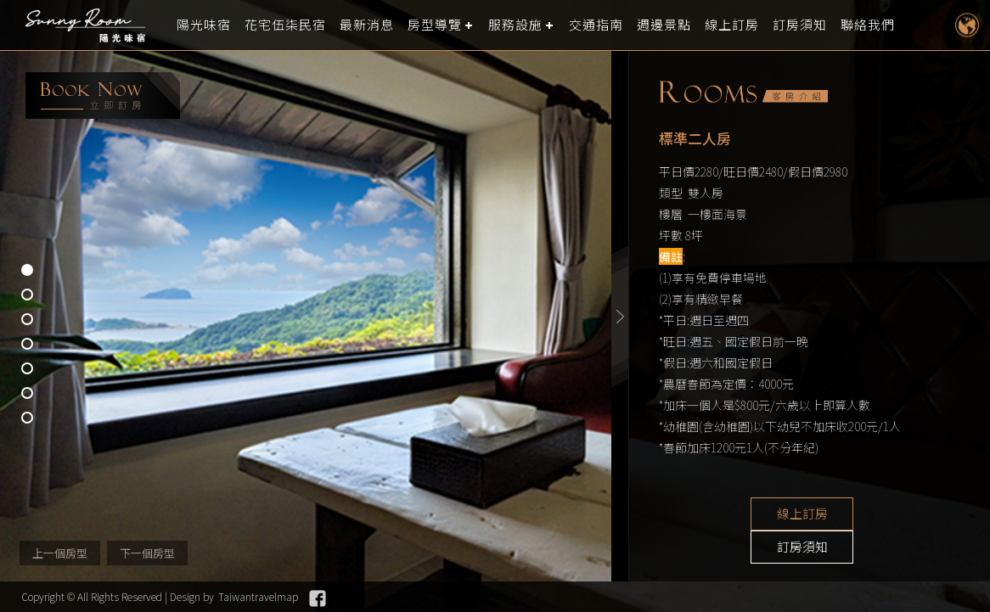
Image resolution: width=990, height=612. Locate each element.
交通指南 (596, 25)
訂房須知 (800, 25)
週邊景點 (664, 25)
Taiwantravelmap (258, 596)
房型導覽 (435, 25)
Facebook (317, 598)
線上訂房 (732, 25)
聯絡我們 (868, 25)
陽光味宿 (204, 25)
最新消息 (367, 25)
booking (102, 95)
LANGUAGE (967, 25)
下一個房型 (147, 553)
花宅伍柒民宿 (285, 25)
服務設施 (515, 25)
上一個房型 (59, 553)
